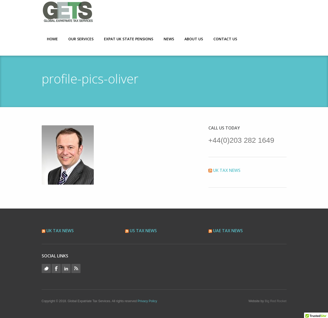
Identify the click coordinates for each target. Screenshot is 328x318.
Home (52, 38)
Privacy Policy (147, 301)
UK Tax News (226, 170)
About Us (193, 38)
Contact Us (225, 38)
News (169, 38)
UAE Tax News (228, 230)
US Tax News (143, 230)
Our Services (81, 38)
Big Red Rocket (275, 301)
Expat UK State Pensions (128, 38)
